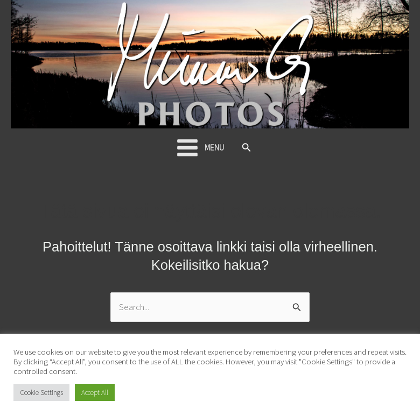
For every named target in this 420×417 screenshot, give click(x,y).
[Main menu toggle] (200, 148)
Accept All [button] (94, 392)
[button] (246, 148)
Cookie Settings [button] (41, 392)
